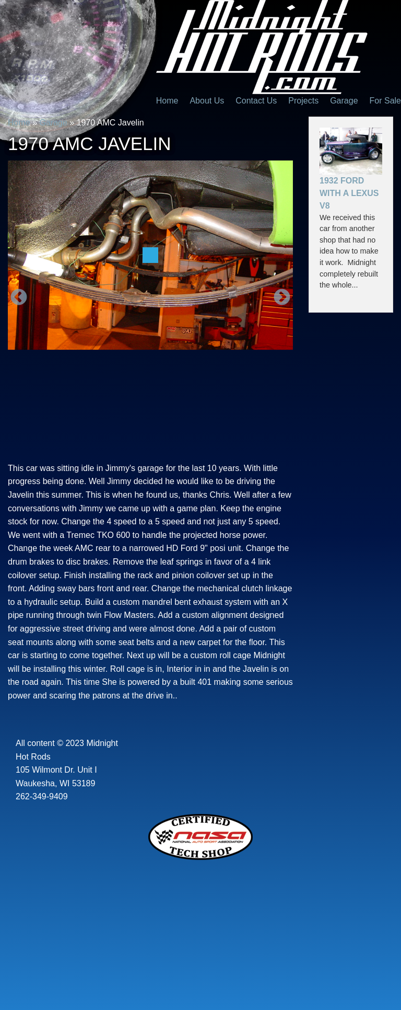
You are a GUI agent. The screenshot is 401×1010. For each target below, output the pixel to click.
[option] (150, 255)
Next (282, 298)
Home (167, 100)
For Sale (385, 100)
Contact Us (256, 100)
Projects (303, 100)
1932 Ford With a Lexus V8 (349, 193)
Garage (344, 100)
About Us (207, 100)
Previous (19, 298)
